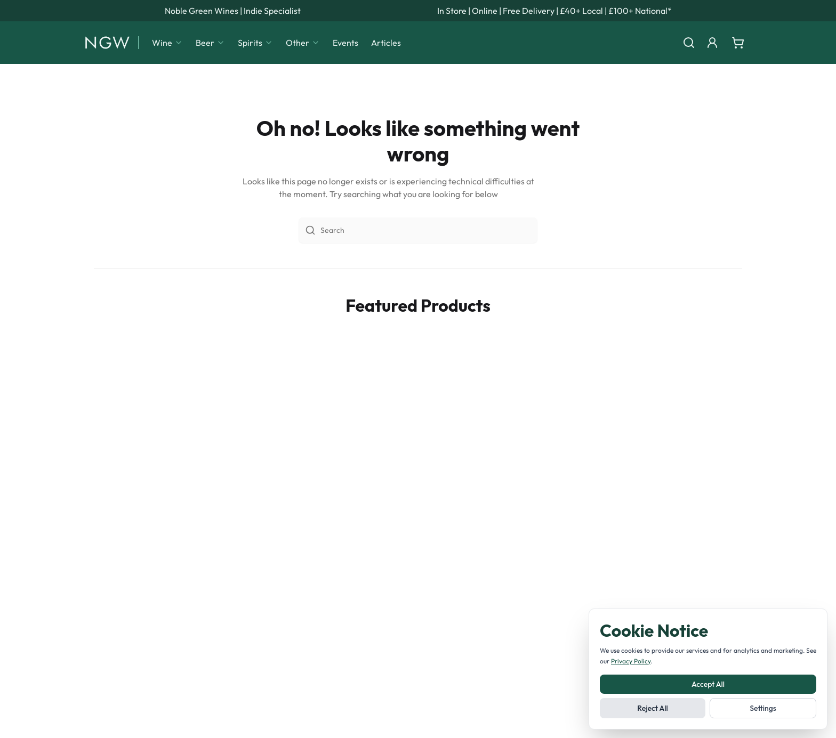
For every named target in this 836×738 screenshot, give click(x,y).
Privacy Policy (630, 661)
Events (345, 42)
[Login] (712, 42)
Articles (386, 42)
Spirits (255, 42)
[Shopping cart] (738, 42)
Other (303, 42)
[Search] (689, 42)
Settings (763, 708)
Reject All (652, 708)
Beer (210, 42)
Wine (167, 42)
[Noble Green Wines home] (107, 42)
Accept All (708, 684)
